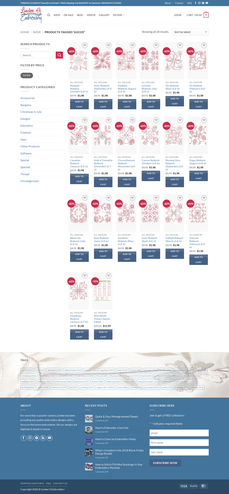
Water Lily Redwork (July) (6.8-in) (77, 241)
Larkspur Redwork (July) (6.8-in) (149, 88)
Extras (119, 15)
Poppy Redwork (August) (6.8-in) (197, 162)
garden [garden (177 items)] (161, 376)
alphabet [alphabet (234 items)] (54, 370)
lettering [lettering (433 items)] (113, 381)
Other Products (30, 146)
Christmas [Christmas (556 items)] (29, 376)
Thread (24, 174)
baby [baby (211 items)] (122, 370)
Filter (26, 75)
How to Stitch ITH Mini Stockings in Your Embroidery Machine (119, 466)
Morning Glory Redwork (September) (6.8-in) (175, 165)
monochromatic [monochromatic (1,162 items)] (149, 381)
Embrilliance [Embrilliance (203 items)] (84, 376)
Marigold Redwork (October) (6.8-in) (79, 88)
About (168, 3)
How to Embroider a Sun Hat (111, 427)
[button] (177, 15)
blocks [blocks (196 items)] (150, 370)
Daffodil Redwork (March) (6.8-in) (174, 240)
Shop (57, 15)
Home (24, 32)
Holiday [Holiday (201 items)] (28, 381)
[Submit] (59, 55)
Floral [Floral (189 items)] (102, 376)
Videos (91, 15)
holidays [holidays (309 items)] (44, 381)
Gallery (104, 15)
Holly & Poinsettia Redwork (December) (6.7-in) (103, 165)
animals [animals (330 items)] (90, 370)
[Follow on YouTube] (207, 3)
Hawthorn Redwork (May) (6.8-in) (126, 241)
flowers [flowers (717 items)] (132, 376)
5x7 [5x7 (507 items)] (39, 370)
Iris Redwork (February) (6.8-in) (197, 88)
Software (26, 153)
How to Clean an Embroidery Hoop (115, 439)
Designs (25, 118)
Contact (179, 3)
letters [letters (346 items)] (129, 381)
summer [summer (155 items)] (152, 387)
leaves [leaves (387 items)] (97, 381)
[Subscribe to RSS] (43, 438)
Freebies (25, 132)
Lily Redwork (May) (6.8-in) (173, 87)
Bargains (25, 105)
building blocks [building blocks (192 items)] (185, 370)
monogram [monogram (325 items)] (171, 381)
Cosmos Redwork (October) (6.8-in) (151, 162)
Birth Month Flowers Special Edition (102, 318)
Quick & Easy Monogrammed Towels (116, 416)
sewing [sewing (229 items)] (87, 387)
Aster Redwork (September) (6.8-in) (103, 88)
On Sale (69, 15)
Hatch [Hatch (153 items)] (194, 376)
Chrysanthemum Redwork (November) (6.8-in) (127, 165)
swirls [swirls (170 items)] (167, 387)
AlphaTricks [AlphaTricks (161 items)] (73, 370)
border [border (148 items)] (165, 370)
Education (26, 125)
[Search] (48, 15)
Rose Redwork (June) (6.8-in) (101, 240)
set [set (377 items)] (74, 387)
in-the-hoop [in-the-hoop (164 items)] (62, 381)
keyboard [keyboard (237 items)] (81, 381)
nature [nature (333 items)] (188, 381)
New (23, 139)
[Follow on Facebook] (195, 3)
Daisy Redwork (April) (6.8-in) (149, 240)
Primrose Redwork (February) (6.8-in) (197, 243)
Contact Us (60, 483)
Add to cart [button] (79, 104)
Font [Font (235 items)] (146, 376)
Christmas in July (31, 111)
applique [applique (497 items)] (107, 370)
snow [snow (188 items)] (122, 387)
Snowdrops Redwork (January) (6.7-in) (79, 318)
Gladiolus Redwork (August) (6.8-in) (127, 88)
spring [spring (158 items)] (136, 387)
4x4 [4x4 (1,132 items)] (27, 370)
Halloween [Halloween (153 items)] (178, 376)
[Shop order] (190, 31)
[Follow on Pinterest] (203, 3)
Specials (25, 167)
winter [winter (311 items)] (198, 387)
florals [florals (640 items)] (116, 376)
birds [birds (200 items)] (136, 370)
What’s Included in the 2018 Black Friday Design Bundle (119, 452)
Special (24, 160)
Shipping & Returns (32, 483)
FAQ (189, 3)
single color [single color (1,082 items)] (105, 387)
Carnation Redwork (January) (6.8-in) (79, 163)
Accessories (27, 98)
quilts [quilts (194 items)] (42, 387)
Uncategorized (29, 181)
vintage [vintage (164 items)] (182, 387)
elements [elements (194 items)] (66, 376)
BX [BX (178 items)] (202, 370)
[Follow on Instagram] (199, 3)
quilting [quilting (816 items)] (28, 387)
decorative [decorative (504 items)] (47, 376)
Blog (80, 15)
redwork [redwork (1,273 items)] (58, 387)
